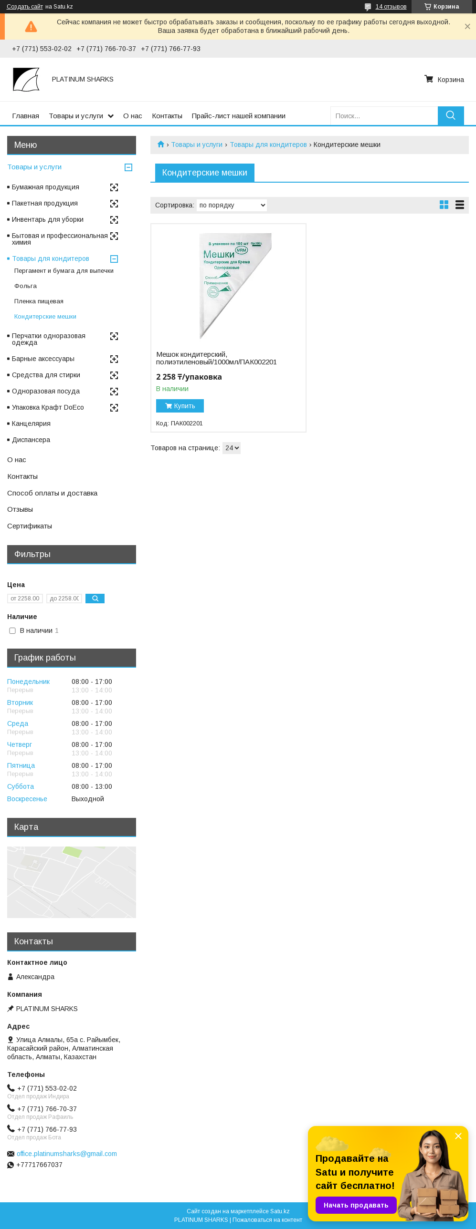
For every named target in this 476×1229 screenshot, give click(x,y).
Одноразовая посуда (46, 391)
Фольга (25, 285)
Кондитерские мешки (45, 316)
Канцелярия (31, 423)
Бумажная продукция (45, 187)
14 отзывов (391, 6)
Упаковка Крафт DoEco (48, 407)
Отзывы (20, 509)
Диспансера (31, 440)
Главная (25, 116)
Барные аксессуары (43, 358)
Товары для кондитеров (268, 144)
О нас (132, 116)
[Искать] (451, 115)
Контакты (167, 116)
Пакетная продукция (45, 203)
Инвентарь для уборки (48, 219)
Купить (184, 406)
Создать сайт (25, 6)
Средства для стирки (46, 375)
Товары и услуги (76, 116)
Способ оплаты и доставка (52, 493)
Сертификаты (29, 526)
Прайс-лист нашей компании (239, 116)
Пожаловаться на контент (267, 1220)
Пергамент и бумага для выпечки (64, 270)
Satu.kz (280, 1211)
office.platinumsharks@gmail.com (67, 1153)
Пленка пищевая (38, 301)
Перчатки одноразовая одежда (48, 339)
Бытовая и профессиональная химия (60, 239)
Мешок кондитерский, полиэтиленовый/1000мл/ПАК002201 (216, 358)
